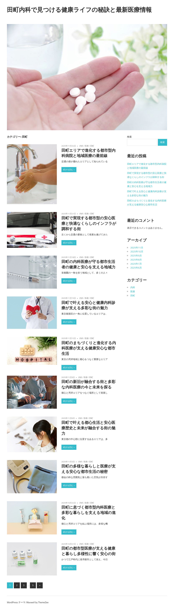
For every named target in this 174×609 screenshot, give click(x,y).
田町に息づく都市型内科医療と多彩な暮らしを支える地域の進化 (88, 512)
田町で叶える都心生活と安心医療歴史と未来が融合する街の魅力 (88, 428)
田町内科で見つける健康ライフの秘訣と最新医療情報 (79, 9)
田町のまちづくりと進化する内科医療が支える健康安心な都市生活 (88, 348)
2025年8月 (136, 259)
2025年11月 (136, 247)
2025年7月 (136, 264)
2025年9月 (136, 255)
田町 (92, 145)
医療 (87, 145)
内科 (81, 145)
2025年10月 (136, 251)
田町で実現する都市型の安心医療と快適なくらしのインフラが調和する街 (88, 223)
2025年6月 (136, 267)
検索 (129, 137)
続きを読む (68, 169)
